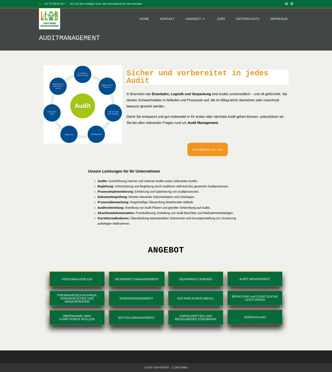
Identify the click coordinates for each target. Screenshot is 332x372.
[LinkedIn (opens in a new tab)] (291, 4)
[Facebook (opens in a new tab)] (286, 4)
